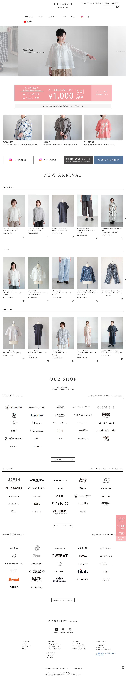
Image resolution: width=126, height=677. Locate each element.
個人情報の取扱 (77, 668)
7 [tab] (58, 78)
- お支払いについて (53, 646)
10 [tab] (62, 78)
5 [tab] (55, 78)
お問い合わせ (115, 3)
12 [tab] (65, 78)
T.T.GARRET (29, 17)
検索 (117, 7)
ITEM (64, 17)
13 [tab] (66, 78)
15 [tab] (68, 78)
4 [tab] (54, 78)
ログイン (83, 3)
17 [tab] (71, 78)
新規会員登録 (51, 653)
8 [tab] (59, 78)
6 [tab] (57, 78)
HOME (73, 17)
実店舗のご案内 (101, 641)
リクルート (50, 657)
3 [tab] (53, 78)
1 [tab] (50, 78)
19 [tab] (74, 78)
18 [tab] (72, 78)
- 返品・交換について (54, 648)
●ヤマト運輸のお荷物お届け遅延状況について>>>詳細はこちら (63, 106)
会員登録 (98, 3)
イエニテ (41, 17)
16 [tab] (70, 78)
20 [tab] (75, 78)
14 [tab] (67, 78)
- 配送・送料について (54, 644)
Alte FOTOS (53, 17)
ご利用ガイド (106, 3)
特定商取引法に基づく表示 (61, 668)
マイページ (91, 3)
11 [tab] (63, 78)
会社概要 (48, 668)
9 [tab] (61, 78)
